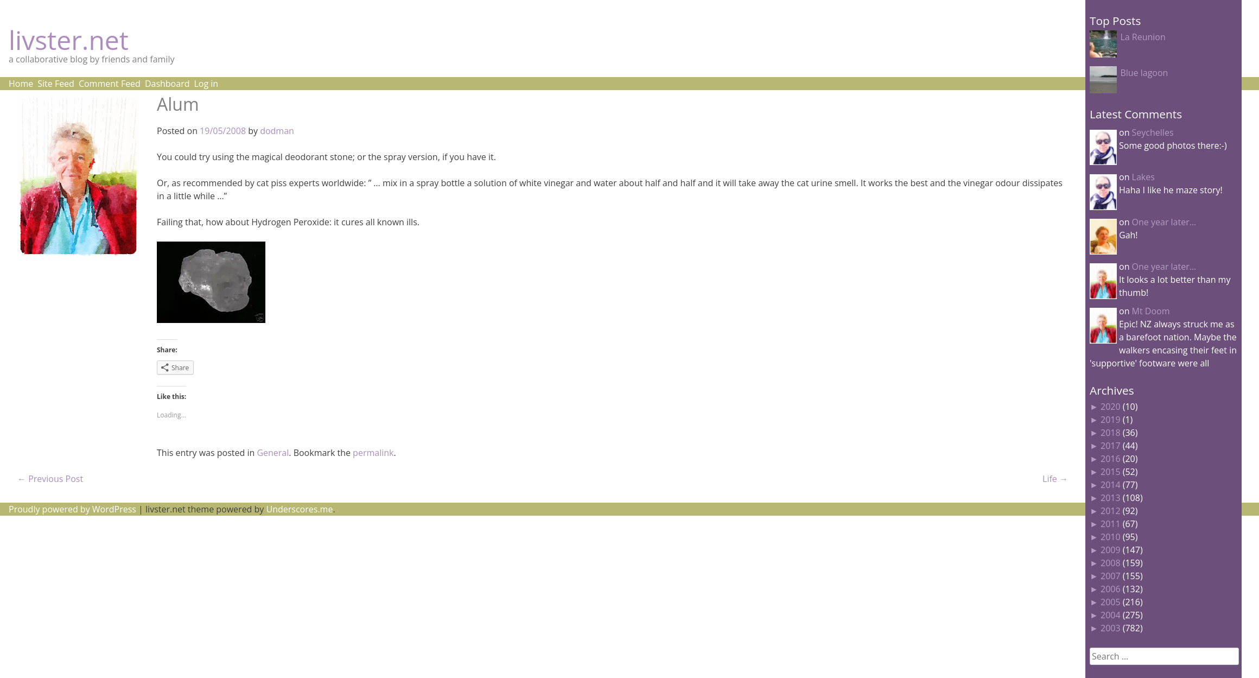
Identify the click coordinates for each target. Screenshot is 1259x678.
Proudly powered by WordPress (72, 509)
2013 (1111, 498)
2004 (1111, 615)
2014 (1111, 485)
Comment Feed (110, 84)
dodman (277, 131)
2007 (1111, 576)
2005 (1111, 602)
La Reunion (1142, 37)
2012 (1111, 511)
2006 (1111, 589)
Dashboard (167, 84)
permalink (373, 453)
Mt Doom (1151, 311)
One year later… (1164, 222)
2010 (1111, 537)
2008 (1111, 563)
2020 (1111, 407)
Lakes (1143, 177)
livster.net (69, 40)
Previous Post (50, 479)
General (273, 453)
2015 (1111, 472)
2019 (1111, 420)
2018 (1111, 433)
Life (1055, 479)
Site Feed (55, 84)
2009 (1111, 550)
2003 (1111, 628)
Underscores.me (299, 509)
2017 (1111, 446)
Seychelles (1153, 132)
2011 (1111, 524)
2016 (1111, 459)
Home (21, 84)
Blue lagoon (1144, 73)
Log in (206, 84)
